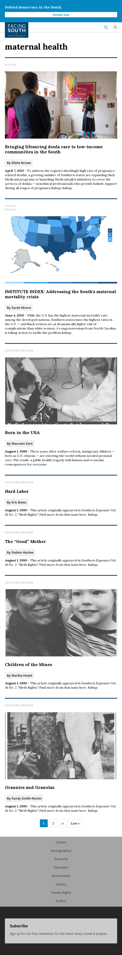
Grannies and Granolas (29, 787)
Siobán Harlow (22, 552)
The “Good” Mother (25, 541)
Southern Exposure (19, 350)
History (61, 884)
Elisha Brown (21, 162)
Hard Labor (17, 491)
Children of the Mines (28, 664)
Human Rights (61, 892)
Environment (61, 875)
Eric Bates (19, 502)
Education (61, 867)
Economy (61, 859)
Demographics (61, 850)
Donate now (61, 15)
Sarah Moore (21, 307)
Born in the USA (22, 432)
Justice (10, 206)
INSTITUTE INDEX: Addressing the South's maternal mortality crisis (60, 294)
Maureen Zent (22, 443)
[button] (115, 27)
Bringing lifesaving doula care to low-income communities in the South (54, 149)
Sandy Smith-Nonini (26, 798)
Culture (61, 842)
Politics (11, 64)
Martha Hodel (22, 675)
